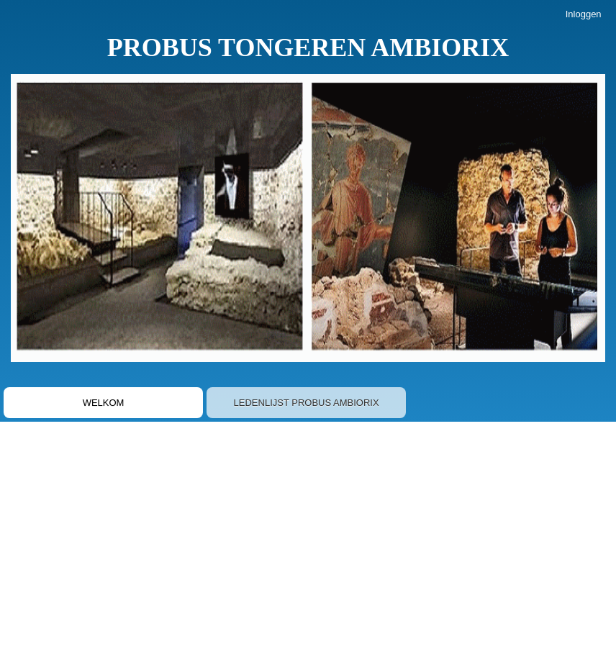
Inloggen (584, 14)
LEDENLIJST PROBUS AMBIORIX (306, 402)
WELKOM (103, 402)
